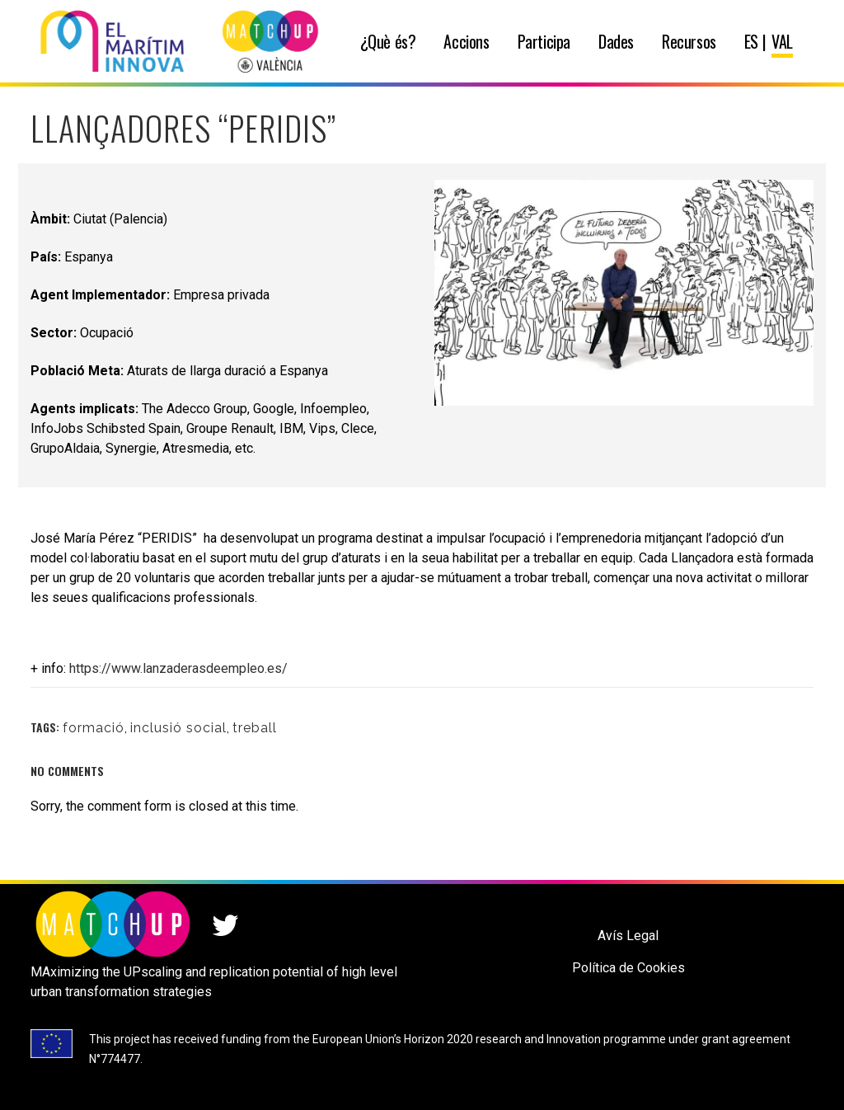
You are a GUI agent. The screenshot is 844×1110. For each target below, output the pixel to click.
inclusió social (178, 728)
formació (93, 728)
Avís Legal (628, 935)
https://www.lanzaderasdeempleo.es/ (178, 668)
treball (254, 728)
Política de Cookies (628, 968)
